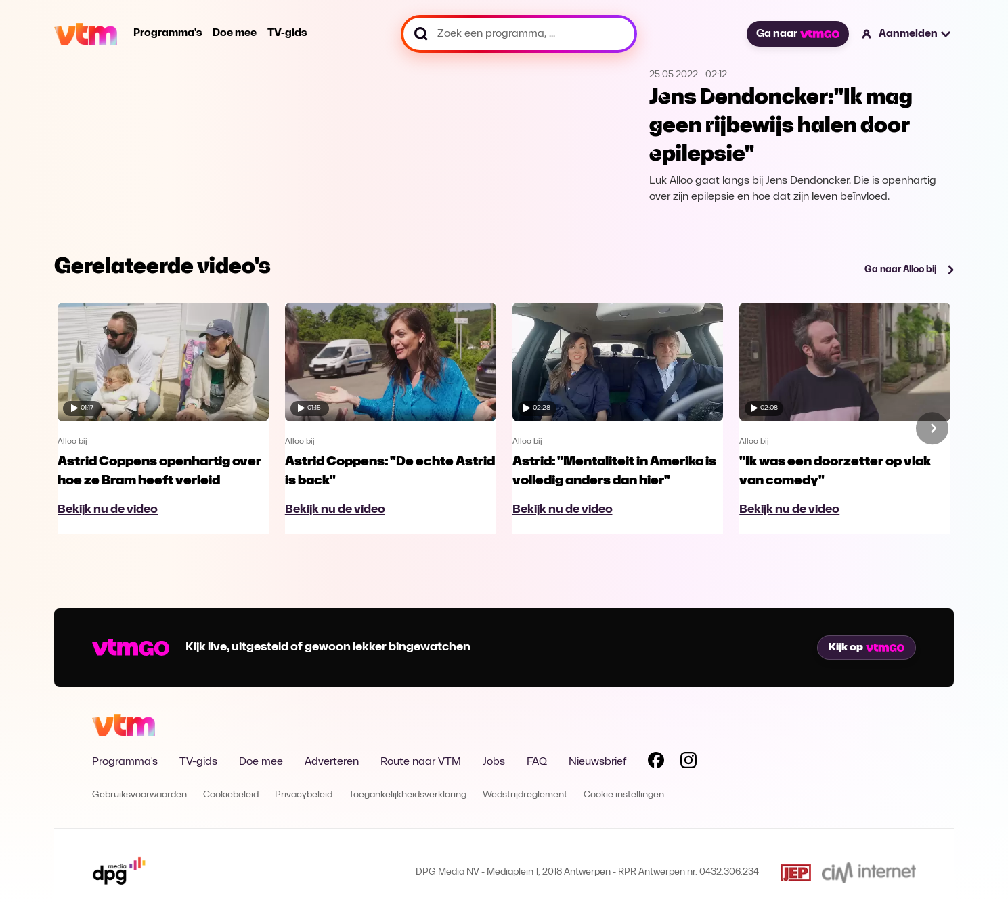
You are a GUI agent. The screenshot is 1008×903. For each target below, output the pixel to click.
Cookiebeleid (231, 795)
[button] (907, 34)
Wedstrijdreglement (525, 795)
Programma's (167, 33)
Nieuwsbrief (597, 762)
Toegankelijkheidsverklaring (407, 795)
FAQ (537, 762)
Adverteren (332, 762)
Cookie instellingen (624, 795)
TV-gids (287, 33)
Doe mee (235, 33)
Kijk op (866, 647)
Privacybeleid (303, 795)
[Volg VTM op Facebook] (656, 763)
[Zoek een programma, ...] (518, 34)
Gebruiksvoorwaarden (139, 795)
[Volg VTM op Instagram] (688, 763)
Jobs (494, 762)
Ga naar (797, 33)
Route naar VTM (420, 762)
